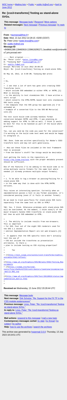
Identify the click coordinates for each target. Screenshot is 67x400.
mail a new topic (49, 318)
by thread (50, 321)
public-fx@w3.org (44, 4)
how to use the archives (21, 327)
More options (51, 22)
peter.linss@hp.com (29, 41)
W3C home (7, 4)
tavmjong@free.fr (19, 35)
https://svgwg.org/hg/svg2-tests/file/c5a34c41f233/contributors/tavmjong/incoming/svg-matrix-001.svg (33, 269)
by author (17, 324)
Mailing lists (20, 4)
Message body (26, 22)
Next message (30, 25)
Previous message (47, 25)
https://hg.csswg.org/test (16, 160)
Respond (39, 22)
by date (41, 321)
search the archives (43, 327)
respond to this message (28, 318)
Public (31, 4)
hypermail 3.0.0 (38, 332)
